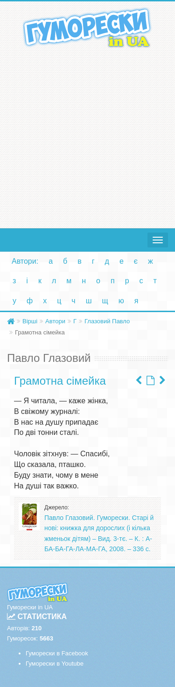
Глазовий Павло (107, 321)
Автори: (25, 261)
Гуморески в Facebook (57, 653)
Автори (55, 321)
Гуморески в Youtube (55, 663)
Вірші (29, 321)
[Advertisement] (87, 136)
